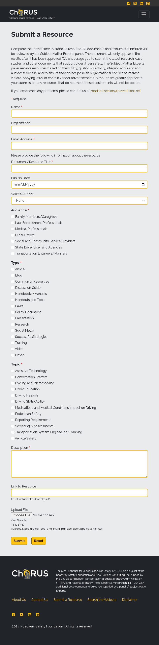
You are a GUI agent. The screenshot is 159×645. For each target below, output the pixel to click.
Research (22, 324)
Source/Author (22, 194)
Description (19, 448)
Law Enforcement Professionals (39, 223)
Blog (18, 275)
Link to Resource (23, 486)
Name (15, 107)
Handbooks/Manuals (31, 294)
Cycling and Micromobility (34, 383)
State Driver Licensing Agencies (38, 247)
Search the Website (102, 600)
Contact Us (39, 600)
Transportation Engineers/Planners (41, 253)
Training (21, 343)
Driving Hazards (27, 395)
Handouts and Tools (30, 300)
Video (19, 349)
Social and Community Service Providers (45, 241)
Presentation (24, 318)
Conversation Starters (31, 377)
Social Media (24, 330)
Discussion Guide (27, 288)
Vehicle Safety (25, 438)
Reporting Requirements (33, 420)
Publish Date (20, 178)
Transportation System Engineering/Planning (48, 432)
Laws (19, 306)
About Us (19, 600)
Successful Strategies (31, 337)
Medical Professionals (31, 229)
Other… (20, 355)
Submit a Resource (68, 600)
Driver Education (27, 389)
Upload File (19, 510)
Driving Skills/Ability (30, 401)
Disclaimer (129, 600)
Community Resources (32, 281)
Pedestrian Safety (28, 414)
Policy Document (28, 312)
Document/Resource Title (31, 162)
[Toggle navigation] (144, 14)
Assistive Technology (31, 371)
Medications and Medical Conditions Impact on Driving (55, 408)
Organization (20, 123)
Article (20, 269)
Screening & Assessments (34, 426)
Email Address (21, 139)
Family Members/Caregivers (36, 217)
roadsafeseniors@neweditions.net (116, 91)
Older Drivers (24, 235)
